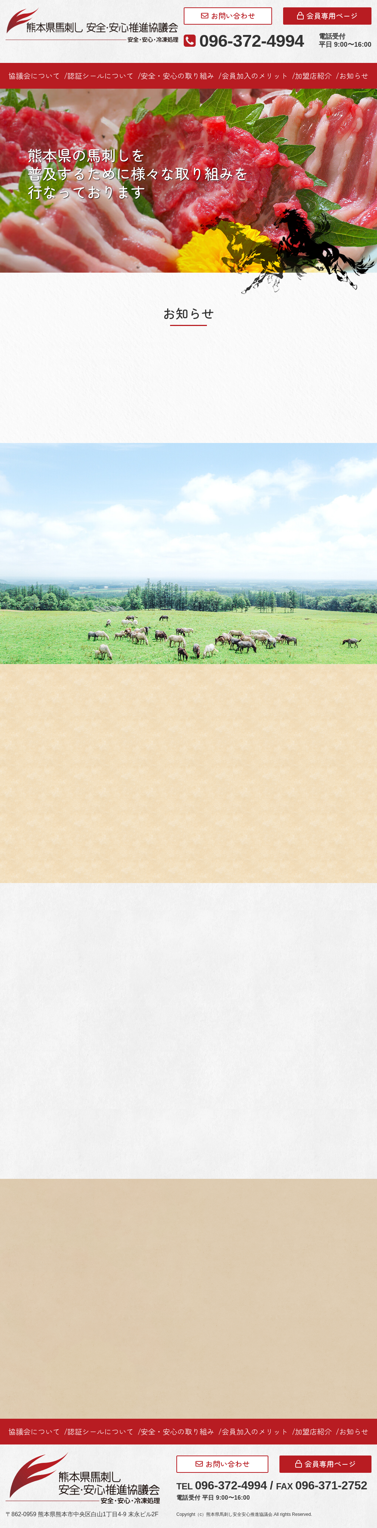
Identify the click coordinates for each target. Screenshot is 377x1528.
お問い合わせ (228, 15)
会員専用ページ (327, 15)
